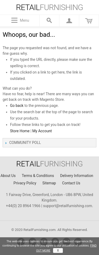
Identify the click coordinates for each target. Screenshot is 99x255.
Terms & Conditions (38, 176)
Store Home (20, 131)
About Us (8, 176)
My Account (42, 131)
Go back (16, 105)
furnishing (49, 7)
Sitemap (49, 183)
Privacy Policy (24, 183)
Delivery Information (76, 176)
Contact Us (71, 183)
